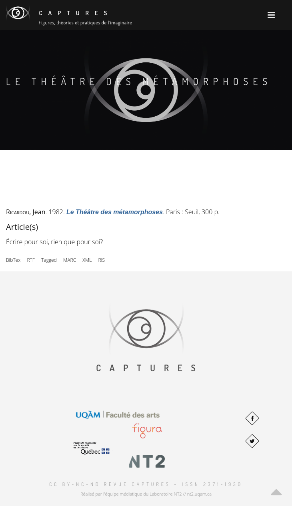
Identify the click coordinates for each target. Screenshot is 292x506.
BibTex (13, 260)
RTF (30, 260)
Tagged (49, 260)
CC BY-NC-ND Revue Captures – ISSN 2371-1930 (146, 484)
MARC (69, 260)
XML (87, 260)
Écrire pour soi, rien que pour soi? (54, 241)
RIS (101, 260)
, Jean (25, 211)
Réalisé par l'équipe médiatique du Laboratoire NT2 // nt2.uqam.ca (146, 494)
